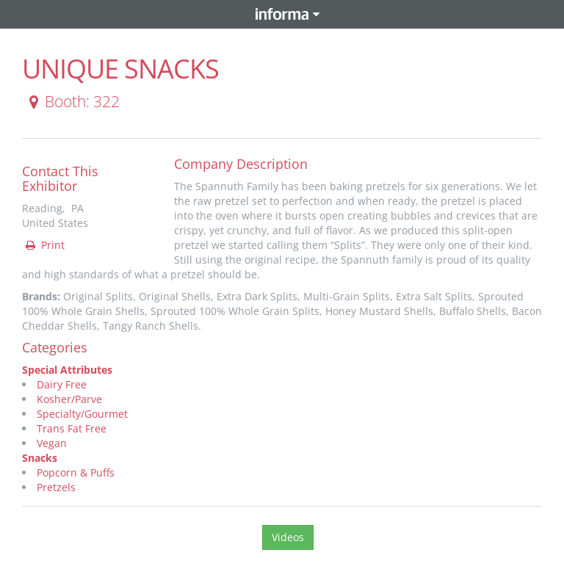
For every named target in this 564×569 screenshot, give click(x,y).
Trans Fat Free (71, 428)
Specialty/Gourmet (82, 414)
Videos (288, 537)
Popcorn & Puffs (76, 472)
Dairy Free (62, 384)
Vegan (52, 443)
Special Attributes (67, 370)
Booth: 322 (72, 101)
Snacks (39, 458)
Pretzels (56, 487)
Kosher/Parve (69, 399)
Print (44, 245)
